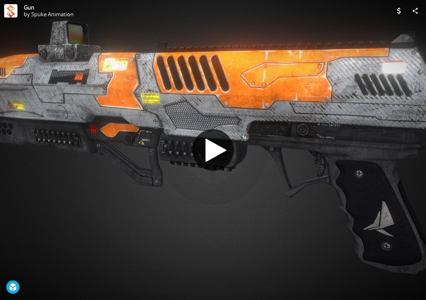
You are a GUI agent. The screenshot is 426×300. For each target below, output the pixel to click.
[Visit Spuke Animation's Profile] (10, 11)
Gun (29, 7)
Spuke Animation (52, 14)
